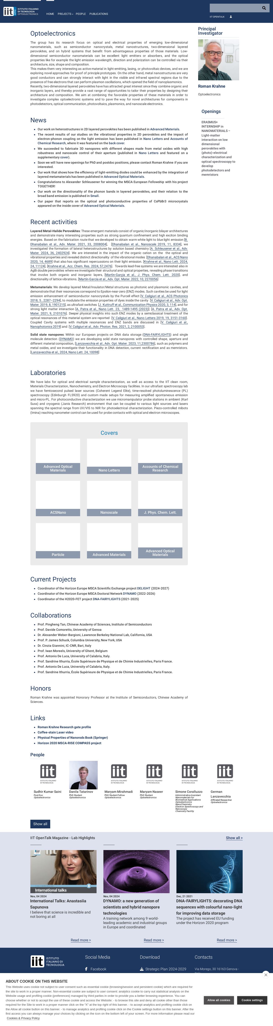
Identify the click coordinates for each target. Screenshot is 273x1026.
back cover (116, 143)
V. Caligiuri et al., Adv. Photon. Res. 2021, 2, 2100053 (107, 326)
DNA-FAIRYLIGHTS (157, 334)
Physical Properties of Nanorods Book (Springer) (73, 737)
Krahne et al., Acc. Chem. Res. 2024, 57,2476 (79, 266)
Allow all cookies (218, 999)
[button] (65, 11)
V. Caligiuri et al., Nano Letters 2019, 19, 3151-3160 (149, 318)
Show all (40, 824)
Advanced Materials (164, 129)
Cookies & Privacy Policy (23, 1018)
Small (94, 196)
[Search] (240, 8)
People (81, 14)
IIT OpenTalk (217, 17)
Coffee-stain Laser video (56, 732)
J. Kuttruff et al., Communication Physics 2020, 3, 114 (137, 304)
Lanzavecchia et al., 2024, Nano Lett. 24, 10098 (64, 352)
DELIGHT (143, 588)
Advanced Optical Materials (124, 176)
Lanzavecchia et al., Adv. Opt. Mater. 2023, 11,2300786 (115, 343)
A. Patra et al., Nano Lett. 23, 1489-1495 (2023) (112, 309)
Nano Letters (153, 139)
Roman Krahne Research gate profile (64, 727)
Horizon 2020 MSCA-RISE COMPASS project (69, 743)
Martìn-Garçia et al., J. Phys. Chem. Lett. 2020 (142, 275)
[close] (266, 975)
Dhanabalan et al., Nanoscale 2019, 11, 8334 (146, 244)
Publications (98, 14)
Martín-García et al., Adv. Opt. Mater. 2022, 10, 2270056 (118, 279)
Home (50, 14)
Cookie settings (252, 999)
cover (64, 157)
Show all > (234, 838)
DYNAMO (66, 339)
